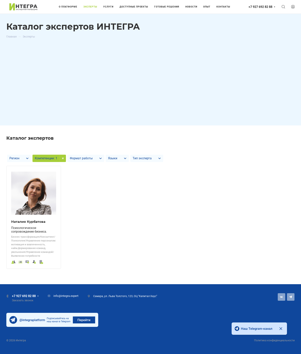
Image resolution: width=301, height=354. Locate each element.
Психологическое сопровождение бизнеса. (29, 229)
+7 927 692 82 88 (260, 7)
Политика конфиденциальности (274, 340)
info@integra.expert (65, 296)
